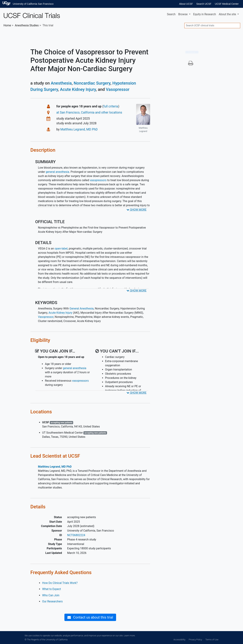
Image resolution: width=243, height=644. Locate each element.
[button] (190, 64)
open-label (61, 248)
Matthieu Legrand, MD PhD (79, 129)
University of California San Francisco (33, 3)
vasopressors (98, 180)
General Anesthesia (81, 308)
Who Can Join (50, 595)
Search (171, 14)
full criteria (110, 106)
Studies (27, 25)
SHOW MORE (136, 209)
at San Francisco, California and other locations (89, 112)
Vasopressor (117, 89)
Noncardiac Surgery (92, 83)
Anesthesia (61, 83)
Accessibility (179, 639)
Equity (204, 14)
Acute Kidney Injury (78, 89)
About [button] (228, 14)
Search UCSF (203, 3)
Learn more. (129, 635)
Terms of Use (211, 639)
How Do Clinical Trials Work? (60, 583)
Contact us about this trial (90, 617)
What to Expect (51, 589)
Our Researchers (52, 601)
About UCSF (186, 3)
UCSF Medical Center (227, 3)
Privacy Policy (195, 639)
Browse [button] (183, 14)
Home (7, 25)
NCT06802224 (76, 535)
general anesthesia (57, 171)
